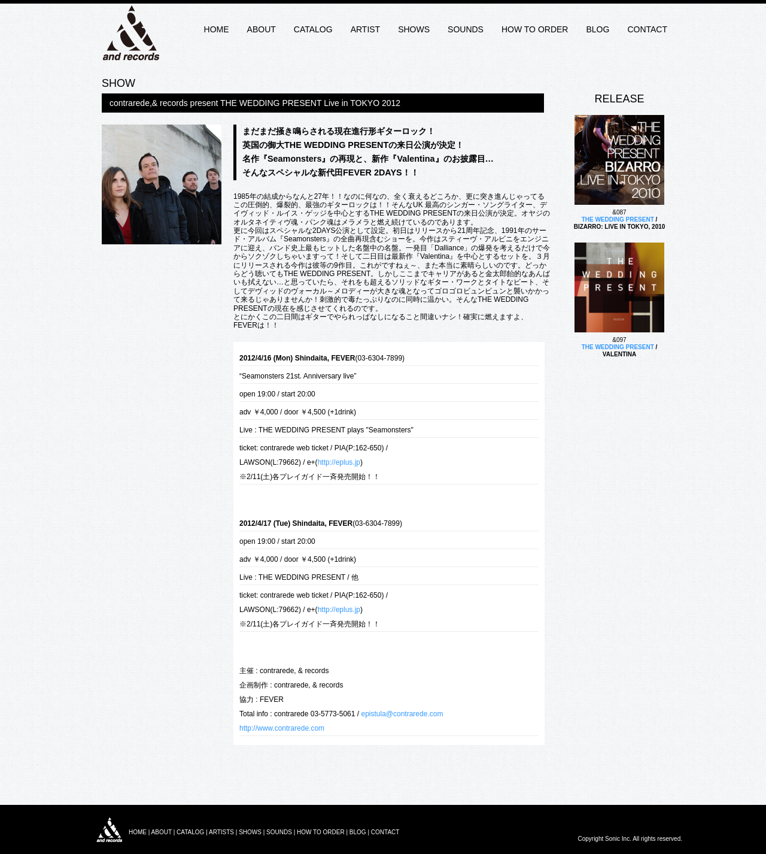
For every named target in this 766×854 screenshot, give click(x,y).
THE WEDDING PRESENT (618, 219)
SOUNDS (466, 29)
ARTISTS (221, 832)
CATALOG (313, 29)
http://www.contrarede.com (281, 728)
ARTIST (366, 29)
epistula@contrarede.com (402, 714)
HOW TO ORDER (535, 29)
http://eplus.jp (339, 462)
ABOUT (261, 29)
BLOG (597, 29)
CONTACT (647, 29)
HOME (216, 29)
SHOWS (414, 29)
